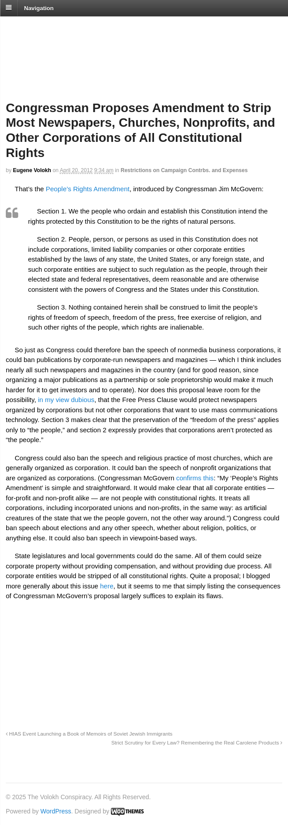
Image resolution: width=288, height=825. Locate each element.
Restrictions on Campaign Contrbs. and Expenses (184, 170)
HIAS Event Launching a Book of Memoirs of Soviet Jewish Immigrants (89, 733)
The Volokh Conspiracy (68, 27)
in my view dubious (66, 399)
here (107, 586)
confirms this (195, 478)
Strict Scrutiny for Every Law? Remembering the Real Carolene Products (196, 742)
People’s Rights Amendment (88, 189)
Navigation (38, 7)
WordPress (56, 811)
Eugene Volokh (32, 170)
